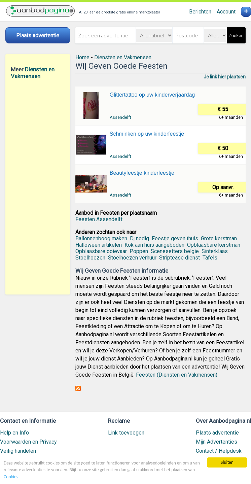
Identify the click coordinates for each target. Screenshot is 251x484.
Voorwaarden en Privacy (28, 442)
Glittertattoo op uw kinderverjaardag (152, 95)
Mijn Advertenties (216, 442)
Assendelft (120, 117)
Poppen (139, 251)
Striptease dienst (179, 257)
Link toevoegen (126, 432)
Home (82, 57)
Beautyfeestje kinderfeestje (142, 173)
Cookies (11, 477)
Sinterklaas (215, 251)
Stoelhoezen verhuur (132, 257)
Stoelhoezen (90, 257)
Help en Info (14, 432)
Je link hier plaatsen (225, 76)
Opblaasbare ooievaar (101, 251)
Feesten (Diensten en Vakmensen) (176, 375)
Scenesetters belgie (175, 251)
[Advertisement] (38, 187)
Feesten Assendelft (98, 219)
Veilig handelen (18, 451)
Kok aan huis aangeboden (154, 245)
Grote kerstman (219, 238)
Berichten (200, 11)
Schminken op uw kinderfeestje (147, 134)
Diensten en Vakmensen (33, 72)
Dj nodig (139, 238)
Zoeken (236, 35)
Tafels (210, 257)
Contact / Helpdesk (219, 451)
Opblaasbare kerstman (213, 245)
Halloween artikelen (98, 245)
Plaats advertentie (217, 432)
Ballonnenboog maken (101, 238)
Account (226, 11)
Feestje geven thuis (175, 238)
